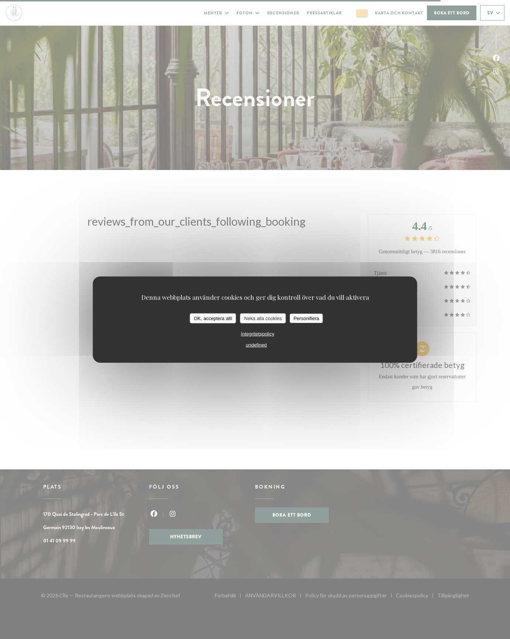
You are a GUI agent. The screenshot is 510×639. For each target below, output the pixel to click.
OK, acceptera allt (213, 318)
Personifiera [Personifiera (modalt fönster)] (306, 318)
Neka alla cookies (263, 318)
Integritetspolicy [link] (257, 334)
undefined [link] (256, 345)
